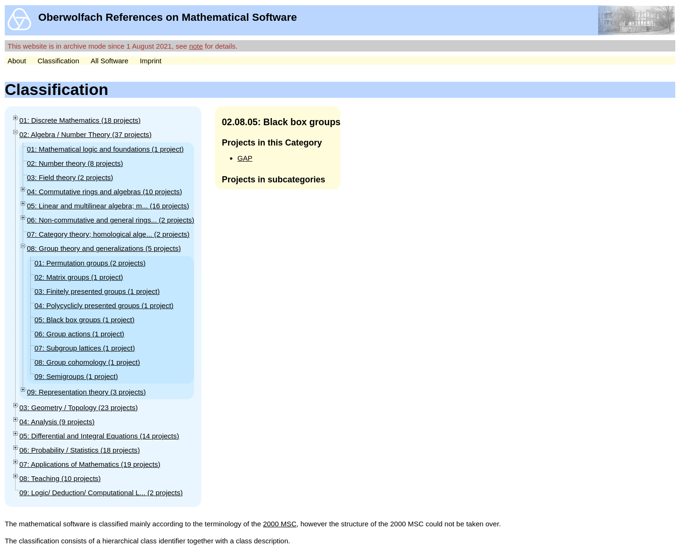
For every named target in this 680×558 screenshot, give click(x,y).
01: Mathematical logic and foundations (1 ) (105, 149)
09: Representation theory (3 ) (86, 392)
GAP (245, 158)
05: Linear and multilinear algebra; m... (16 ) (108, 206)
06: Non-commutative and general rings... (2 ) (110, 220)
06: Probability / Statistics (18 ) (79, 450)
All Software (109, 61)
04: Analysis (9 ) (56, 422)
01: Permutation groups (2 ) (89, 263)
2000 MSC (280, 524)
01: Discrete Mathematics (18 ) (80, 120)
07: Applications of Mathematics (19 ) (90, 464)
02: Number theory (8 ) (75, 163)
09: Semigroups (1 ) (76, 376)
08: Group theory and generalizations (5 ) (104, 248)
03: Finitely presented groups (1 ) (97, 291)
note (196, 46)
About (17, 61)
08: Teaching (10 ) (60, 478)
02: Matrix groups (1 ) (78, 277)
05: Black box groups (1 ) (84, 320)
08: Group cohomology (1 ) (87, 362)
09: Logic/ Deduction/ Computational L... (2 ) (101, 493)
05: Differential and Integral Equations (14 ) (99, 436)
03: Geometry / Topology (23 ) (78, 407)
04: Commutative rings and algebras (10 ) (104, 192)
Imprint (151, 61)
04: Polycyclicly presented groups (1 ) (103, 305)
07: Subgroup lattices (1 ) (84, 348)
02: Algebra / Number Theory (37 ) (85, 134)
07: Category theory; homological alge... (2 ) (108, 234)
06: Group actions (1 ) (79, 334)
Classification (58, 61)
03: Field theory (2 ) (70, 177)
